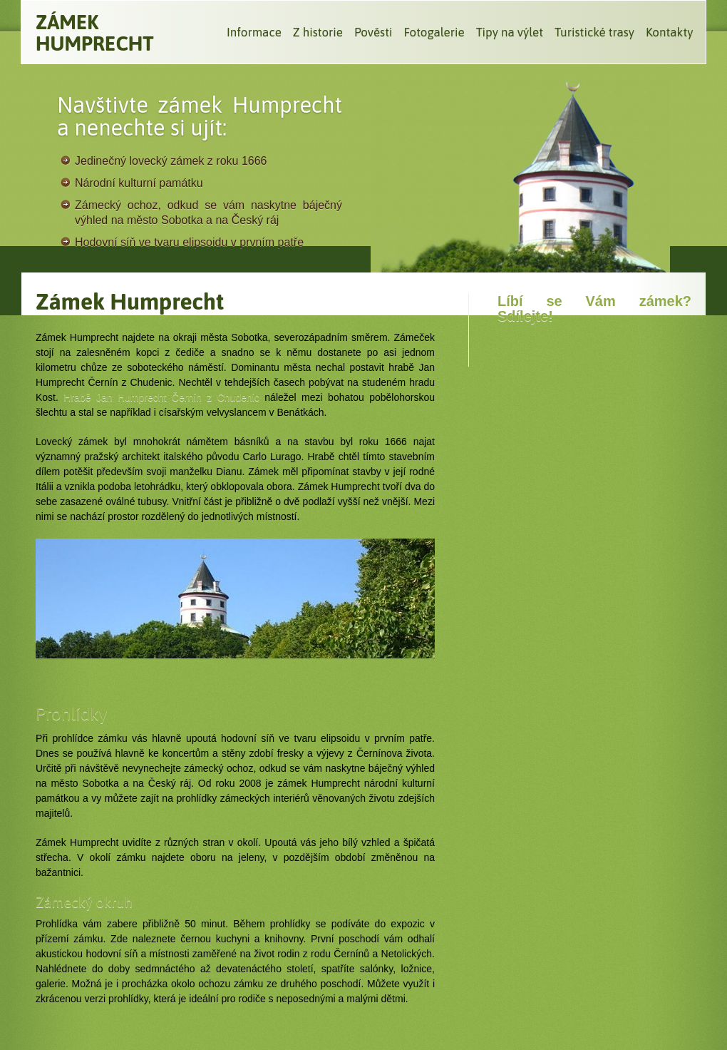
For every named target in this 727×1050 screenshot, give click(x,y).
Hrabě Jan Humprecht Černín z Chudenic (161, 397)
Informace (254, 32)
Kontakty (670, 32)
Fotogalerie (433, 32)
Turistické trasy (594, 32)
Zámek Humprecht (95, 33)
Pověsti (373, 32)
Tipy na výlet (509, 32)
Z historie (318, 32)
